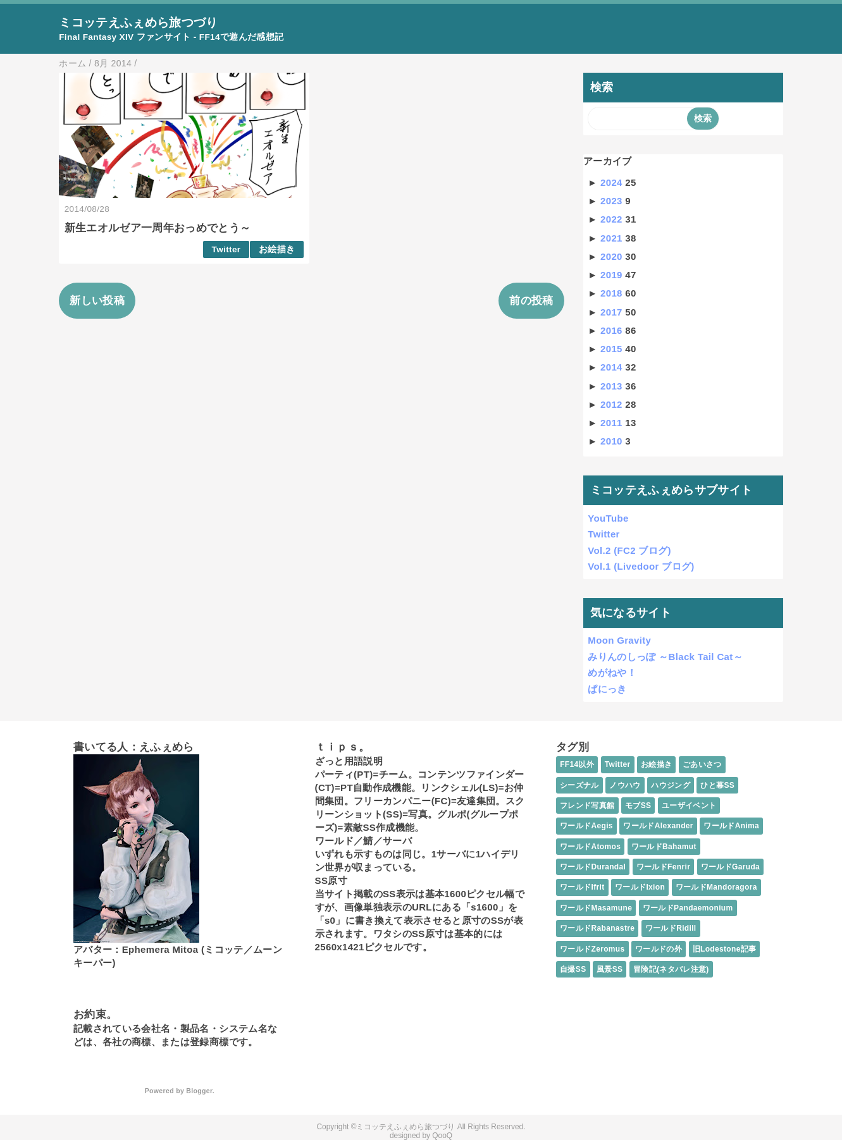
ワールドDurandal (593, 866)
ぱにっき (607, 688)
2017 (612, 312)
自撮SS (573, 969)
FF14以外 (577, 764)
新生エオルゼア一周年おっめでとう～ (158, 228)
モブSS (638, 805)
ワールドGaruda (730, 866)
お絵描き (277, 249)
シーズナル (579, 785)
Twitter (226, 249)
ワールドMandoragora (716, 887)
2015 (612, 348)
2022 (612, 219)
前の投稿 (531, 301)
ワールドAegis (586, 825)
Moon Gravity (619, 640)
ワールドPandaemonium (688, 908)
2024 (612, 182)
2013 (612, 386)
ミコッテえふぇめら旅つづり (138, 22)
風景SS (609, 969)
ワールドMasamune (596, 908)
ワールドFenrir (663, 866)
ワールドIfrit (582, 887)
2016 (612, 330)
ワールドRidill (671, 928)
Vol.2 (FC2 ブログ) (629, 550)
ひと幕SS (717, 785)
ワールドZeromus (592, 949)
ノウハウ (624, 785)
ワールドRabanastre (597, 928)
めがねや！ (612, 672)
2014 (612, 367)
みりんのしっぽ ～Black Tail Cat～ (665, 656)
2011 (612, 422)
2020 (612, 256)
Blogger (199, 1090)
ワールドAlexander (658, 825)
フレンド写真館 (587, 805)
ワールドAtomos (590, 846)
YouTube (608, 518)
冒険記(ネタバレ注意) (671, 969)
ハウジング (670, 785)
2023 (612, 200)
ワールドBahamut (664, 846)
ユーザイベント (689, 805)
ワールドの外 (658, 949)
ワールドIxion (640, 887)
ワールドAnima (731, 825)
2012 (612, 404)
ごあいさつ (702, 764)
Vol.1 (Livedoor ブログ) (641, 566)
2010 (612, 441)
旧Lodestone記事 (725, 949)
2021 (612, 238)
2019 (612, 274)
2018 (612, 293)
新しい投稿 (97, 301)
